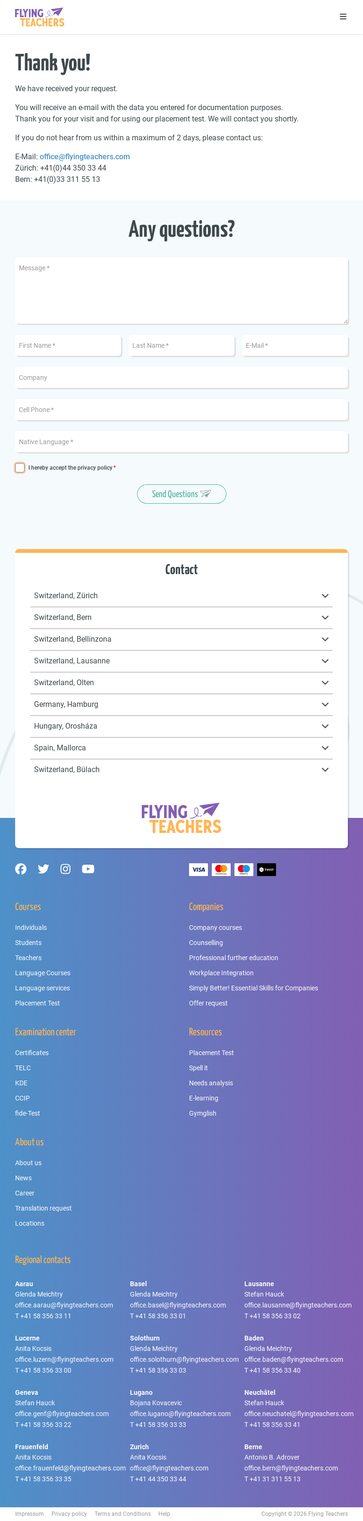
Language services (42, 988)
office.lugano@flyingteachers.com (180, 1414)
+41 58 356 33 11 (45, 1316)
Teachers (28, 958)
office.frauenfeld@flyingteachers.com (70, 1468)
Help (164, 1514)
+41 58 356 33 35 (45, 1479)
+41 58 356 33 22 (45, 1424)
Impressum (29, 1514)
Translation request (43, 1208)
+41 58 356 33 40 (275, 1370)
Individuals (31, 927)
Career (25, 1193)
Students (28, 942)
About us (28, 1163)
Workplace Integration (221, 973)
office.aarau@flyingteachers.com (64, 1305)
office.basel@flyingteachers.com (178, 1305)
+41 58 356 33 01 (160, 1316)
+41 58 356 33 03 (160, 1370)
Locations (29, 1223)
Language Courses (42, 973)
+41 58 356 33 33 (160, 1424)
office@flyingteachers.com (85, 156)
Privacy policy (69, 1514)
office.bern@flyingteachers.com (291, 1468)
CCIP (22, 1098)
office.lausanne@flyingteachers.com (298, 1305)
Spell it (198, 1068)
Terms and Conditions (123, 1514)
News (23, 1178)
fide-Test (27, 1113)
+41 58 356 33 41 (275, 1424)
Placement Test (37, 1003)
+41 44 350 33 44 (160, 1479)
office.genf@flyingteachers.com (62, 1414)
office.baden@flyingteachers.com (293, 1359)
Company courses (215, 927)
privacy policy (95, 467)
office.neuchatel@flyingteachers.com (299, 1414)
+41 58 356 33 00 (45, 1370)
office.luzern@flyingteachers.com (64, 1359)
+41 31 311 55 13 (275, 1479)
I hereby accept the (70, 468)
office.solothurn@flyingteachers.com (184, 1359)
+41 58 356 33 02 (275, 1316)
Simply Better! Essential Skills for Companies (253, 988)
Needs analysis (211, 1083)
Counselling (206, 942)
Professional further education (233, 958)
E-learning (203, 1098)
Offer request (208, 1003)
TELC (23, 1068)
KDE (21, 1083)
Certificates (32, 1053)
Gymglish (202, 1113)
